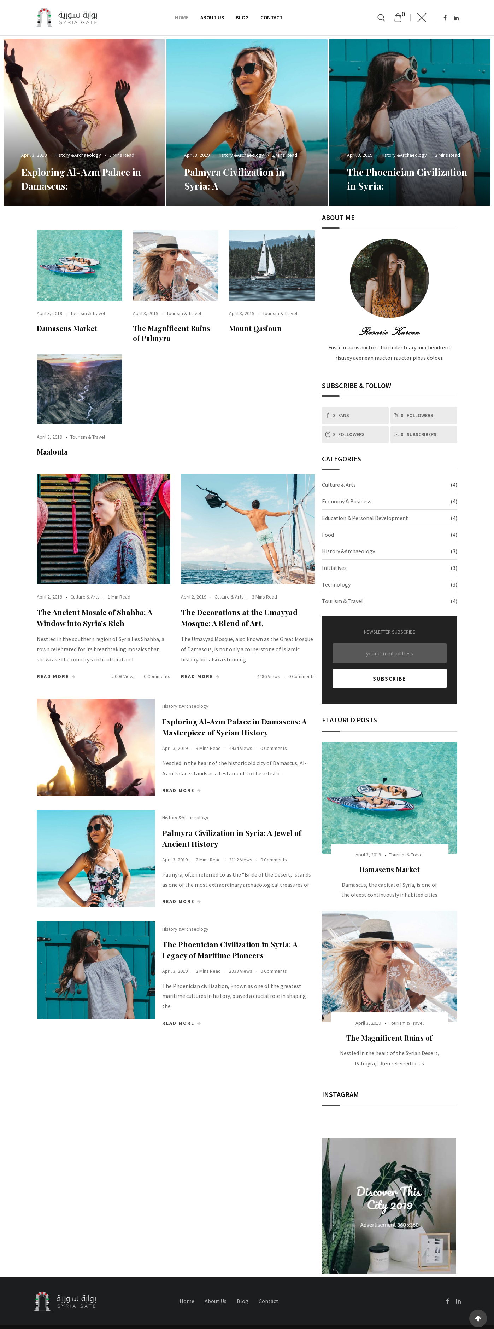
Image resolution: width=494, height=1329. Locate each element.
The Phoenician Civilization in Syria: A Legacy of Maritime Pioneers (241, 987)
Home (182, 17)
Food (328, 534)
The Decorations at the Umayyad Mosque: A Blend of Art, (240, 617)
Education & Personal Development (365, 517)
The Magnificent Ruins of (389, 1037)
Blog (242, 17)
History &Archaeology (78, 155)
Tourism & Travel (87, 313)
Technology (336, 584)
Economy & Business (346, 501)
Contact (271, 17)
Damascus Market (67, 328)
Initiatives (334, 567)
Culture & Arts (85, 597)
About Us (212, 17)
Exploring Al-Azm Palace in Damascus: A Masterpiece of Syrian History (250, 729)
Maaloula (52, 451)
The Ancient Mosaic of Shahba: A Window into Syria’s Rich (96, 617)
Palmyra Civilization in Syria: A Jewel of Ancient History (243, 853)
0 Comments (157, 676)
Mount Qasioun (255, 328)
